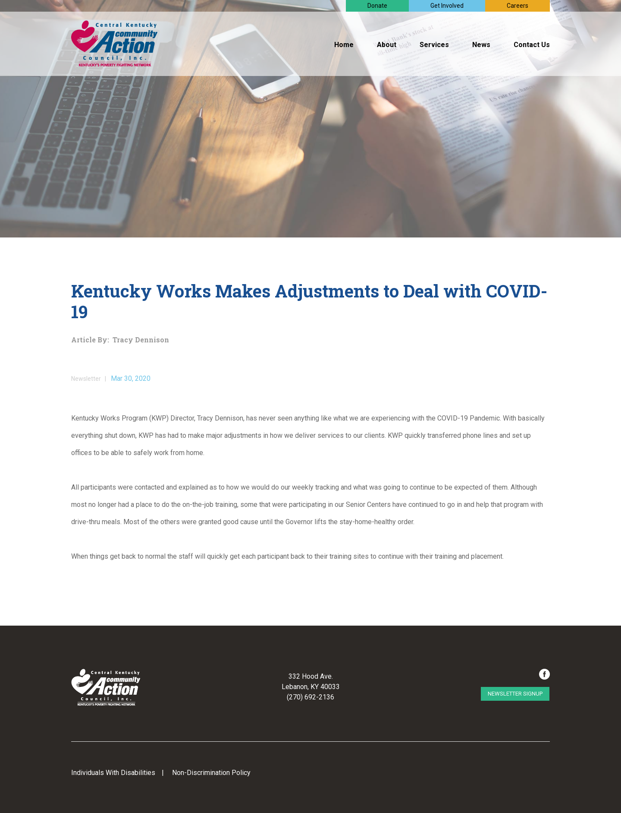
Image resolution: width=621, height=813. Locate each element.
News (481, 45)
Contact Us (532, 45)
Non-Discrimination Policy (211, 773)
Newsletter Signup (515, 693)
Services (434, 45)
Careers (517, 5)
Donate (377, 5)
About (386, 45)
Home (344, 45)
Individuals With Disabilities (113, 773)
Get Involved (447, 5)
